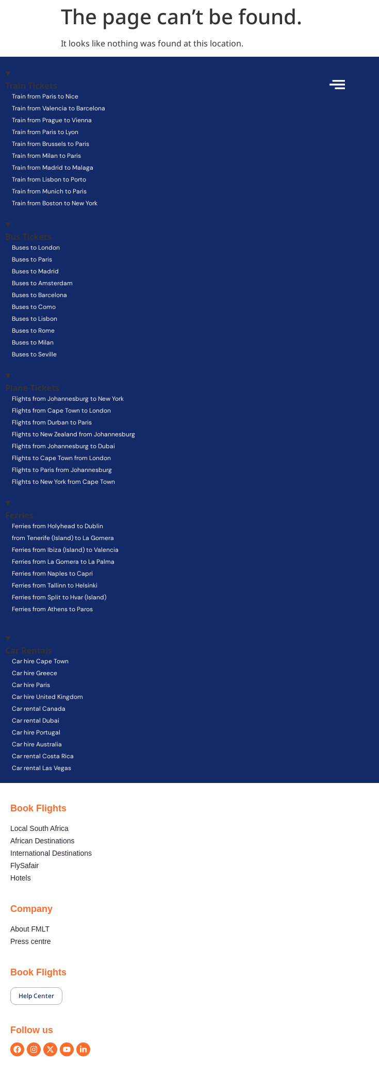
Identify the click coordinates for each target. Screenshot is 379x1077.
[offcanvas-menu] (337, 84)
